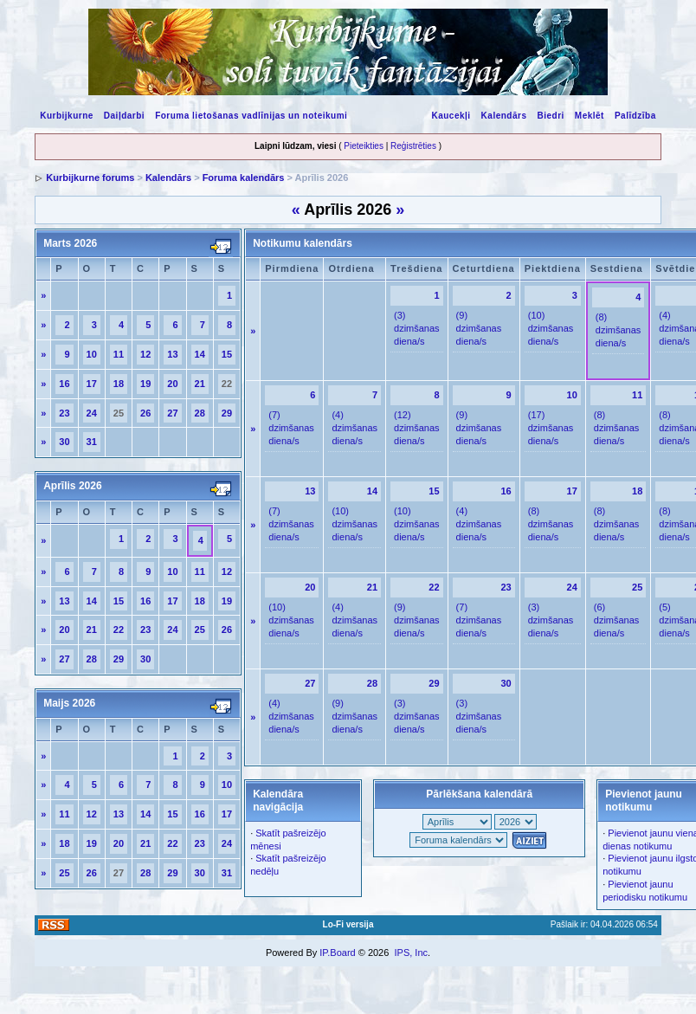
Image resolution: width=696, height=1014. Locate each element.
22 (118, 629)
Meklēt (589, 115)
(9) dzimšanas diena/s (479, 328)
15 (227, 354)
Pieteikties (363, 146)
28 (200, 413)
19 (145, 383)
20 (172, 383)
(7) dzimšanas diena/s (291, 428)
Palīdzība (635, 115)
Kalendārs (504, 115)
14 (200, 354)
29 (227, 413)
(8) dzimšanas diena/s (618, 330)
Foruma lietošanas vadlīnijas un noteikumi (251, 115)
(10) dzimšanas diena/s (551, 328)
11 (118, 354)
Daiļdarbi (124, 115)
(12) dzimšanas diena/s (417, 428)
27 (172, 413)
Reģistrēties (413, 146)
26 (145, 413)
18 (118, 383)
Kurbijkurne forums (90, 177)
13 (172, 354)
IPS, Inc (411, 952)
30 (64, 441)
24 (92, 413)
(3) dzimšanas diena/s (417, 328)
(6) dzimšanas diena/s (617, 620)
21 (200, 383)
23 (64, 413)
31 (92, 441)
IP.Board (337, 952)
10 (92, 354)
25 (200, 629)
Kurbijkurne (66, 115)
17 (92, 383)
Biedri (550, 115)
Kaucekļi (450, 115)
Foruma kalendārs (244, 177)
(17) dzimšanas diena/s (551, 428)
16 (64, 383)
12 (145, 354)
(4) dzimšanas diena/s (354, 428)
